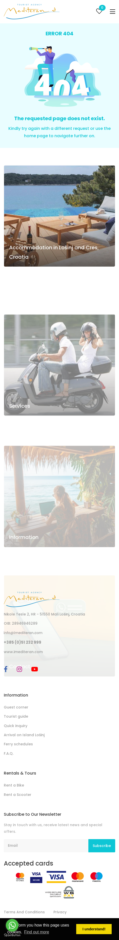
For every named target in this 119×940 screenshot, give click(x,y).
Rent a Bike (14, 785)
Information (23, 558)
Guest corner (16, 707)
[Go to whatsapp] (12, 925)
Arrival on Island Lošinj (24, 734)
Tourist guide (16, 716)
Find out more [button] (36, 932)
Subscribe (102, 845)
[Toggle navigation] (112, 12)
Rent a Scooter (17, 794)
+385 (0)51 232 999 (22, 642)
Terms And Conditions (24, 912)
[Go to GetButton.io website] (12, 934)
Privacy (60, 912)
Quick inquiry (15, 725)
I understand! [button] (94, 929)
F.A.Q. (8, 753)
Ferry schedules (18, 744)
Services (19, 429)
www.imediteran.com (23, 651)
